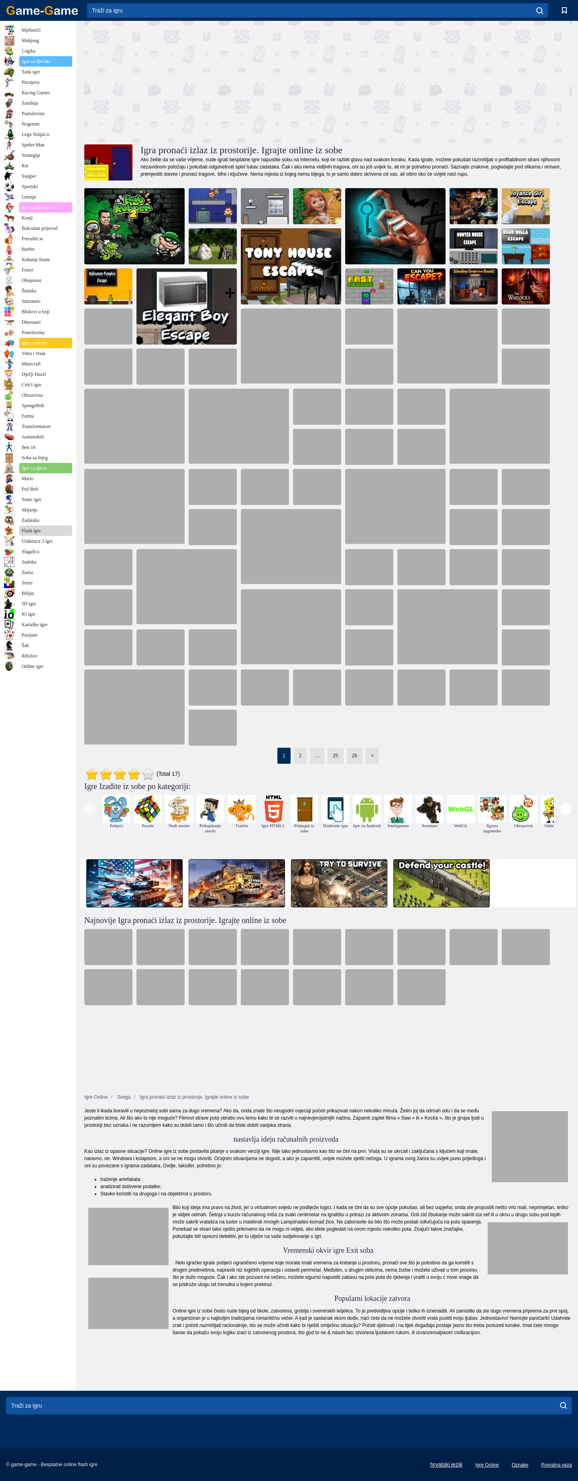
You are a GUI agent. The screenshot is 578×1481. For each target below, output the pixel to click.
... (317, 756)
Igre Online (487, 1465)
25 (335, 756)
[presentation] (90, 809)
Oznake (520, 1465)
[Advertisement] (206, 81)
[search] (539, 10)
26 (354, 756)
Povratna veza (556, 1465)
